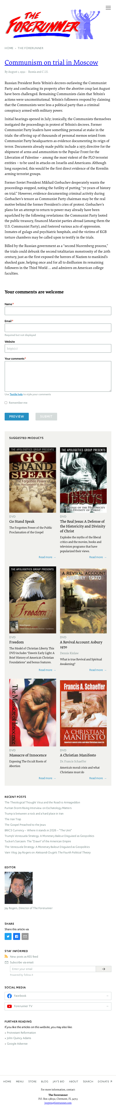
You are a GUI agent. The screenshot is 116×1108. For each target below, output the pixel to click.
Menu (20, 1081)
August (12, 72)
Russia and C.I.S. (38, 72)
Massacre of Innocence (28, 754)
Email (8, 321)
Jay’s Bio (58, 1081)
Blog (44, 1081)
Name (8, 304)
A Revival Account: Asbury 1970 (81, 644)
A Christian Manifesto (78, 754)
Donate (103, 1081)
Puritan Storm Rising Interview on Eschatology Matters (38, 808)
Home (7, 1081)
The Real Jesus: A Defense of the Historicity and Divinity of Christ (82, 526)
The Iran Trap (13, 819)
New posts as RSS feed (24, 957)
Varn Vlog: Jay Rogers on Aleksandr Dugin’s (48, 852)
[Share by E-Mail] (25, 936)
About (73, 1081)
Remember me (18, 403)
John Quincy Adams (19, 1038)
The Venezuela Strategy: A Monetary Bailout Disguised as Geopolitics (47, 847)
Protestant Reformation (21, 1033)
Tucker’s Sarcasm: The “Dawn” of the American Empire (38, 841)
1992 (22, 72)
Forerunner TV (23, 1006)
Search (88, 1081)
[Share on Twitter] (8, 936)
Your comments (14, 359)
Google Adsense (17, 1044)
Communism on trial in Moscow (51, 62)
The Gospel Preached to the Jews (25, 825)
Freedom (16, 641)
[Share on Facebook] (16, 936)
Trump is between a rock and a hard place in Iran (34, 814)
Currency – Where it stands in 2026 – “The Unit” (38, 830)
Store (32, 1081)
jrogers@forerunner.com (58, 1103)
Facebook (20, 996)
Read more (45, 557)
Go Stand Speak (22, 521)
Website (10, 342)
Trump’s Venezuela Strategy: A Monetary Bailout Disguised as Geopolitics (49, 836)
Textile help (16, 394)
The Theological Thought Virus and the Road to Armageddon (42, 802)
